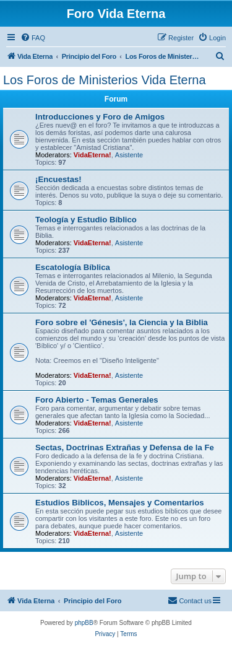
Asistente (129, 155)
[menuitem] (32, 37)
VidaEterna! (92, 155)
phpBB (84, 622)
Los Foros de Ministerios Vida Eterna (104, 80)
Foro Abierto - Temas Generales (96, 399)
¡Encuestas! (58, 179)
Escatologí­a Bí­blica (72, 267)
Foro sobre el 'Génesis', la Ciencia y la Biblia (121, 322)
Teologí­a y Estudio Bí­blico (86, 219)
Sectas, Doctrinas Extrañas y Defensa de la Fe (124, 447)
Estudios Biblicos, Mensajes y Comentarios (119, 502)
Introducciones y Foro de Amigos (100, 116)
